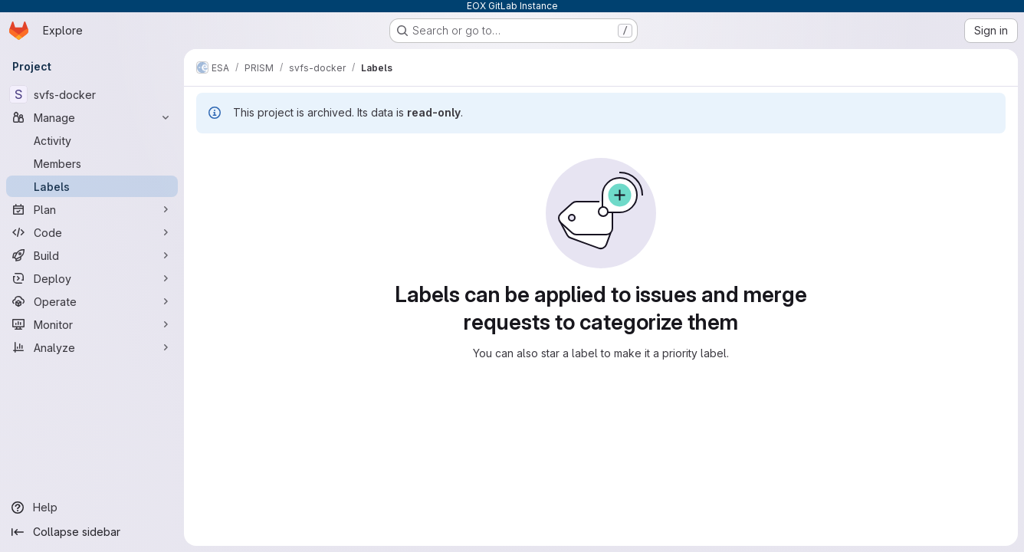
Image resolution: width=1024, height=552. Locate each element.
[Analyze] (92, 347)
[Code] (92, 232)
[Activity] (92, 140)
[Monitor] (92, 324)
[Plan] (92, 209)
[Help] (92, 507)
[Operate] (92, 301)
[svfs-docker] (92, 94)
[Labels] (92, 186)
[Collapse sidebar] (92, 532)
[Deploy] (92, 278)
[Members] (92, 163)
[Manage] (92, 117)
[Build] (92, 255)
